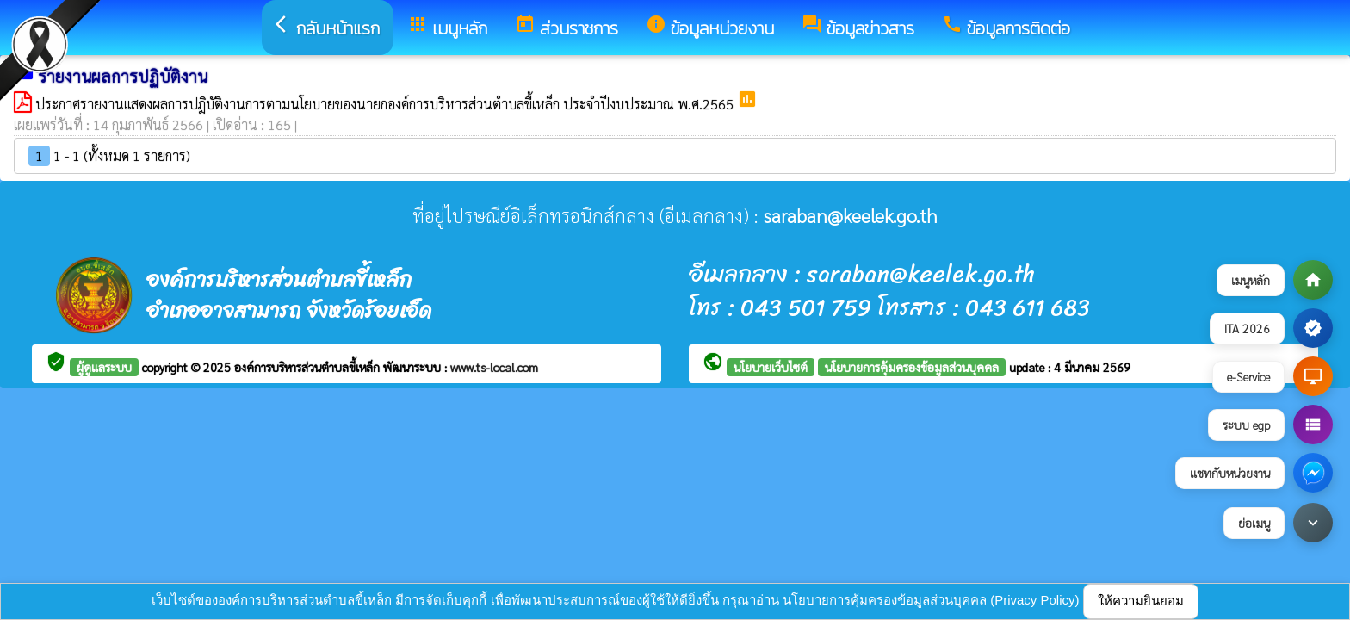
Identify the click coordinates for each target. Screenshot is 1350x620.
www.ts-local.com (494, 367)
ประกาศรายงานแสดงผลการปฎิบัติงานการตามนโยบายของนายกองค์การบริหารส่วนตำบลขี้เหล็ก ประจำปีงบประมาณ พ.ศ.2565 (386, 104)
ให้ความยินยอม (1141, 600)
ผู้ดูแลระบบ (104, 367)
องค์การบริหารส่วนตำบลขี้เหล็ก (308, 367)
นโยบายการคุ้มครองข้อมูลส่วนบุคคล (912, 367)
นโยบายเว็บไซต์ (771, 367)
